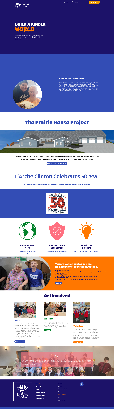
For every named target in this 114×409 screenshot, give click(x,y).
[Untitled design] (21, 1)
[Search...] (80, 2)
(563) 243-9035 (62, 395)
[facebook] (82, 384)
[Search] (72, 2)
